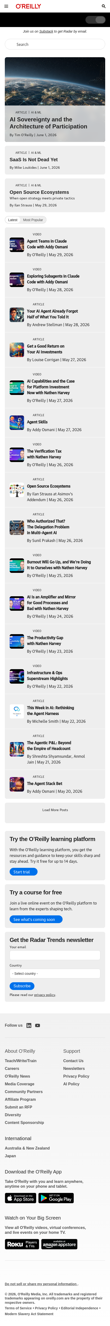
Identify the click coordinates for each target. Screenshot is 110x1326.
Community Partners (24, 1092)
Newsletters (74, 1068)
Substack (46, 31)
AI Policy (71, 1084)
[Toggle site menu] (6, 6)
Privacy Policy (76, 1076)
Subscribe (22, 986)
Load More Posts (55, 809)
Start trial (21, 871)
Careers (12, 1068)
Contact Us (73, 1061)
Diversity (13, 1115)
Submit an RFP (18, 1107)
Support (71, 1051)
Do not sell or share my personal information (41, 1284)
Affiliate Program (20, 1099)
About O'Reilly (20, 1051)
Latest (12, 220)
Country (16, 964)
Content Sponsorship (24, 1123)
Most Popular (33, 220)
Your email (18, 946)
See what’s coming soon (34, 919)
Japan (10, 1156)
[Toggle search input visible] (104, 6)
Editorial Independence (79, 1308)
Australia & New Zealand (27, 1148)
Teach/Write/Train (21, 1061)
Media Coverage (19, 1084)
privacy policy (44, 994)
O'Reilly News (17, 1076)
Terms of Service (18, 1308)
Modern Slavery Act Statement (29, 1314)
